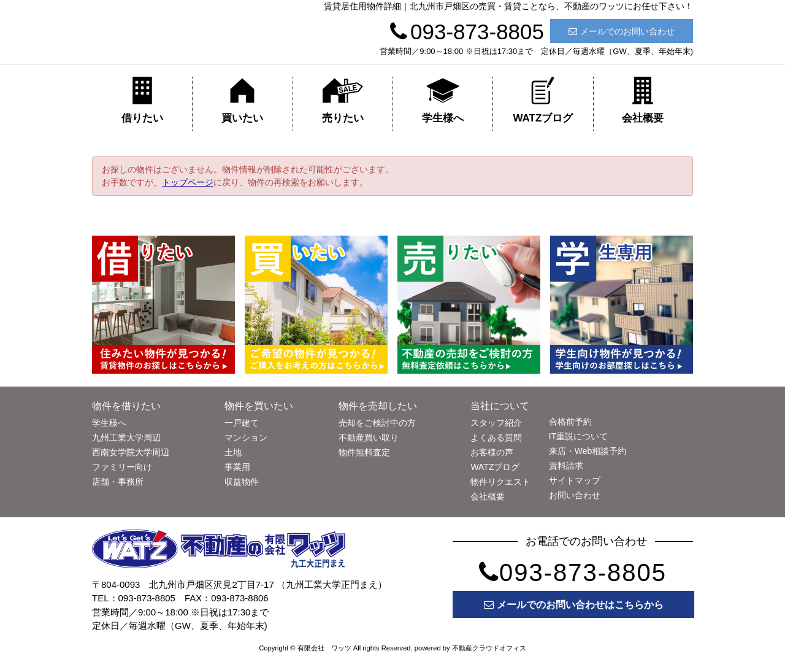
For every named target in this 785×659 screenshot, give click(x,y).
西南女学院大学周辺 (130, 452)
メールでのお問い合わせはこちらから (574, 604)
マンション (245, 437)
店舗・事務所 (118, 482)
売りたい (343, 100)
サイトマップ (574, 480)
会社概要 (643, 100)
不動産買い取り (369, 437)
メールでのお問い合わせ (622, 31)
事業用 (237, 467)
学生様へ (443, 100)
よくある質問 (496, 437)
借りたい (142, 100)
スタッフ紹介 (496, 423)
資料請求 (566, 466)
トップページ (187, 182)
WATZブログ (543, 100)
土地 (233, 452)
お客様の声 (491, 452)
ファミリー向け (122, 467)
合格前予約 (570, 421)
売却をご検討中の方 (377, 423)
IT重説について (578, 436)
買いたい (242, 100)
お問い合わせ (574, 495)
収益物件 (241, 482)
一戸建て (241, 423)
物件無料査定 (364, 452)
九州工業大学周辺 (126, 437)
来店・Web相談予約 (588, 451)
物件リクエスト (500, 482)
